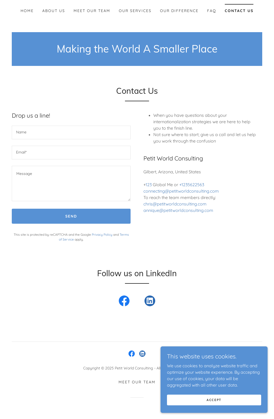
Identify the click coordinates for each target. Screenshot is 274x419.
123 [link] (149, 184)
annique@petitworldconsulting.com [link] (178, 210)
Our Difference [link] (179, 10)
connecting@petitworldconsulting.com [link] (181, 191)
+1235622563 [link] (191, 184)
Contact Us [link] (239, 10)
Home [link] (27, 10)
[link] (124, 301)
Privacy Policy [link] (102, 235)
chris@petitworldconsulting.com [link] (175, 204)
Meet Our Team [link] (92, 10)
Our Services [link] (135, 10)
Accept (214, 400)
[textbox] (71, 132)
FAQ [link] (211, 10)
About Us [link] (53, 10)
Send (71, 216)
